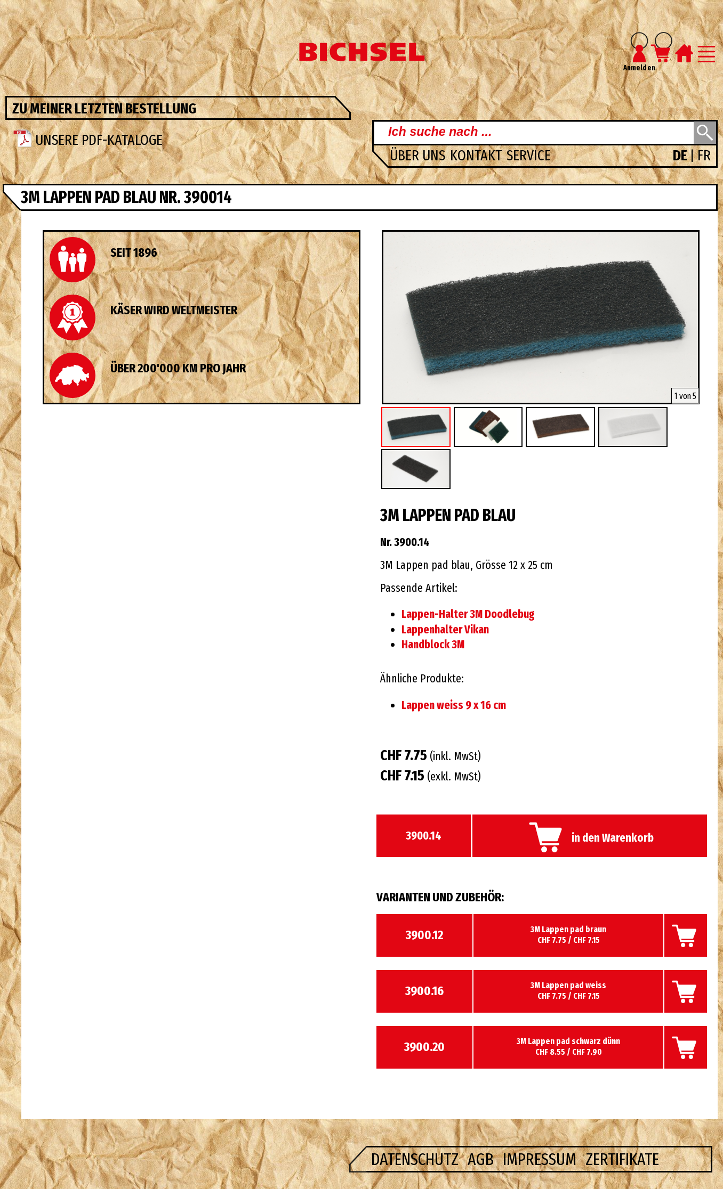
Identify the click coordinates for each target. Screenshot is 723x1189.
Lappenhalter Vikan (445, 630)
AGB (482, 1159)
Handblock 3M (432, 644)
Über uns (419, 155)
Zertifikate (622, 1159)
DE (681, 155)
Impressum (541, 1159)
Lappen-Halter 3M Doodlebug (468, 614)
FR (704, 155)
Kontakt (477, 155)
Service (529, 155)
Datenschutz (416, 1159)
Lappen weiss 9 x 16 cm (453, 705)
